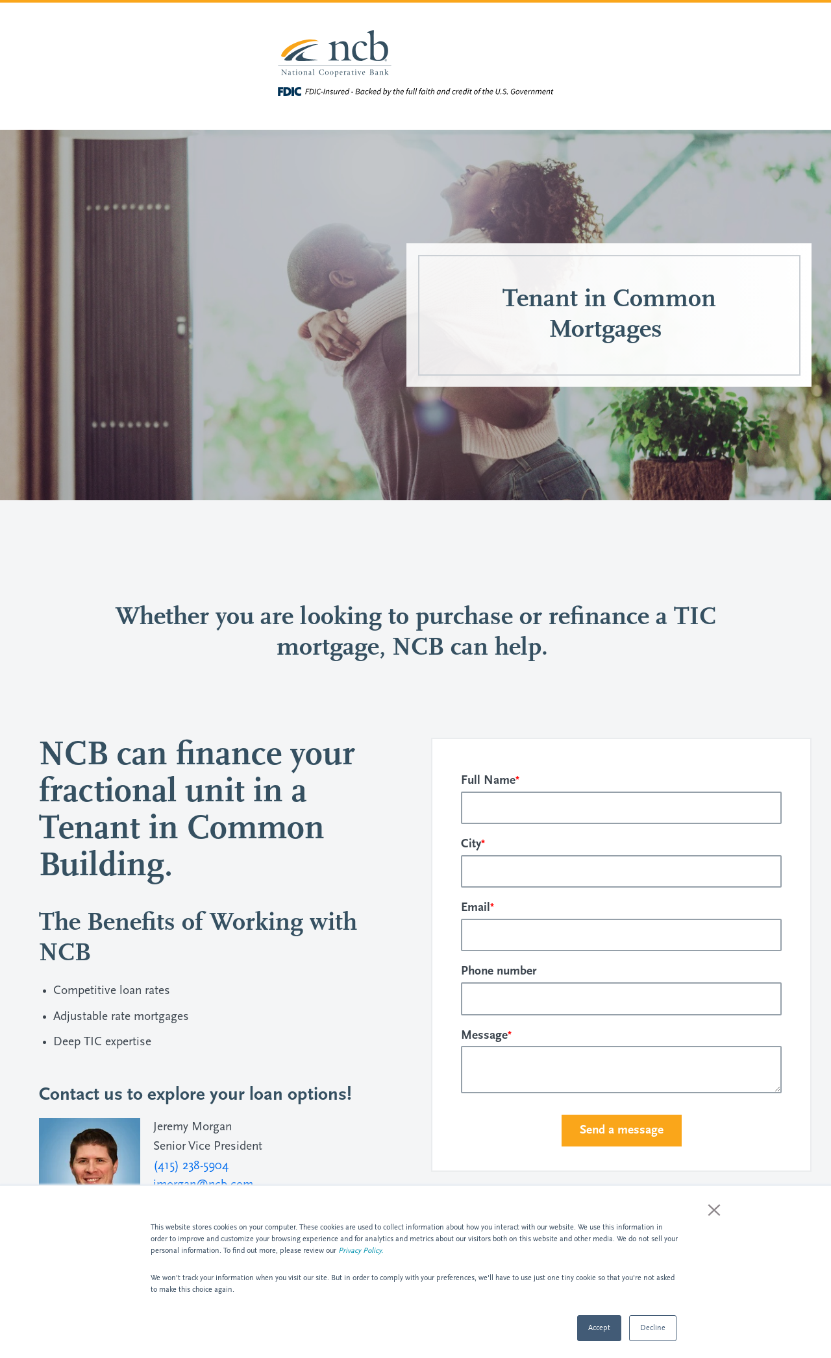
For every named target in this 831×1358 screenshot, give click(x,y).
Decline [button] (652, 1328)
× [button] (714, 1209)
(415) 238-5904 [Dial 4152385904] (191, 1166)
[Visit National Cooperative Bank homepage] (416, 55)
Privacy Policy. (360, 1251)
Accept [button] (599, 1328)
